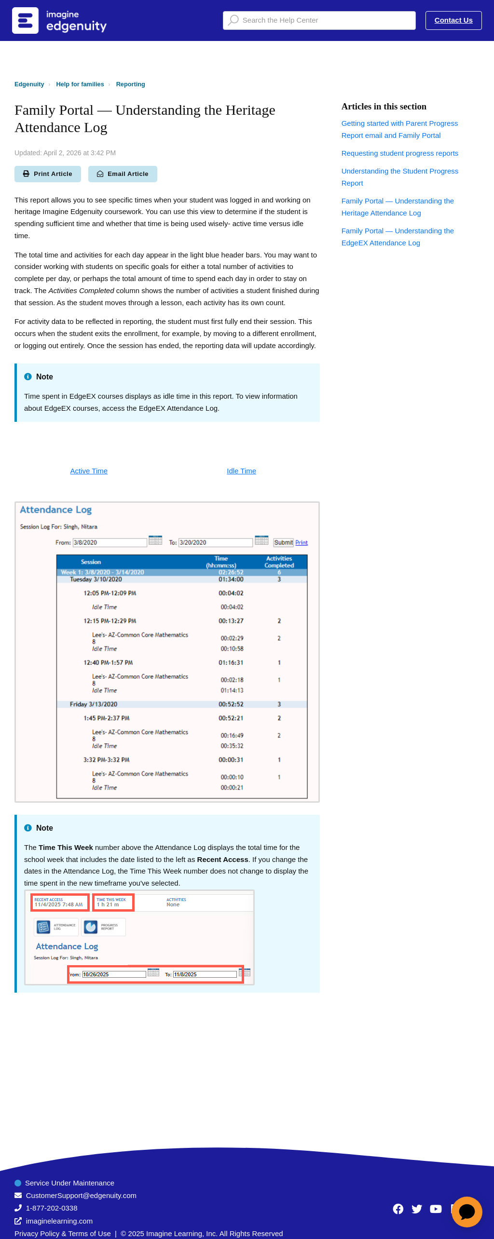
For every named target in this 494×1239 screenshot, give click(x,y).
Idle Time (241, 471)
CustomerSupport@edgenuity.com (81, 1195)
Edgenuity (29, 84)
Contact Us (454, 20)
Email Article (123, 173)
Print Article (47, 173)
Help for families (80, 84)
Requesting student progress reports (400, 153)
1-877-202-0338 (52, 1208)
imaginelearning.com (59, 1221)
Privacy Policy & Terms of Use (62, 1233)
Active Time (89, 471)
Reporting (130, 84)
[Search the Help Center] (319, 20)
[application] (467, 1212)
